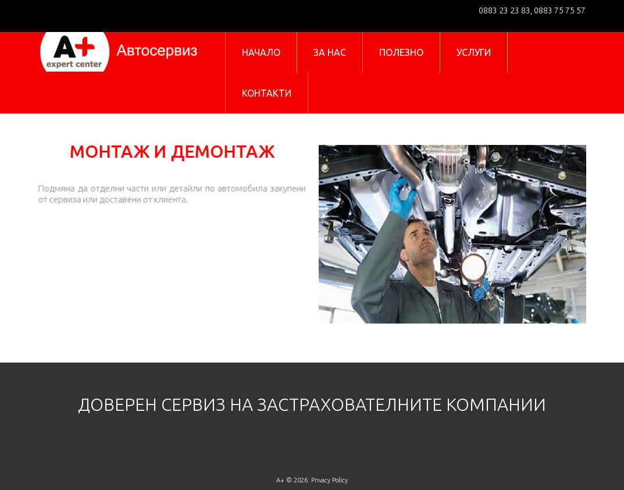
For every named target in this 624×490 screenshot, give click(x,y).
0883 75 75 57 (559, 10)
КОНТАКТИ (266, 93)
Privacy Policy (329, 480)
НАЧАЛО (261, 52)
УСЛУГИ (474, 52)
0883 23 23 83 (504, 10)
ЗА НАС (329, 52)
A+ (280, 480)
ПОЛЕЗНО (401, 52)
